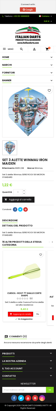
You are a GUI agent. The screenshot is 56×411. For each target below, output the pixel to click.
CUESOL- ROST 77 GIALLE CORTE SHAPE (24, 294)
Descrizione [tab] (10, 220)
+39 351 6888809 (21, 16)
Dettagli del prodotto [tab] (17, 225)
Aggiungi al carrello (17, 199)
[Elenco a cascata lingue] (46, 16)
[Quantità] (17, 192)
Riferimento (8, 168)
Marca (30, 168)
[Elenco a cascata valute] (48, 21)
